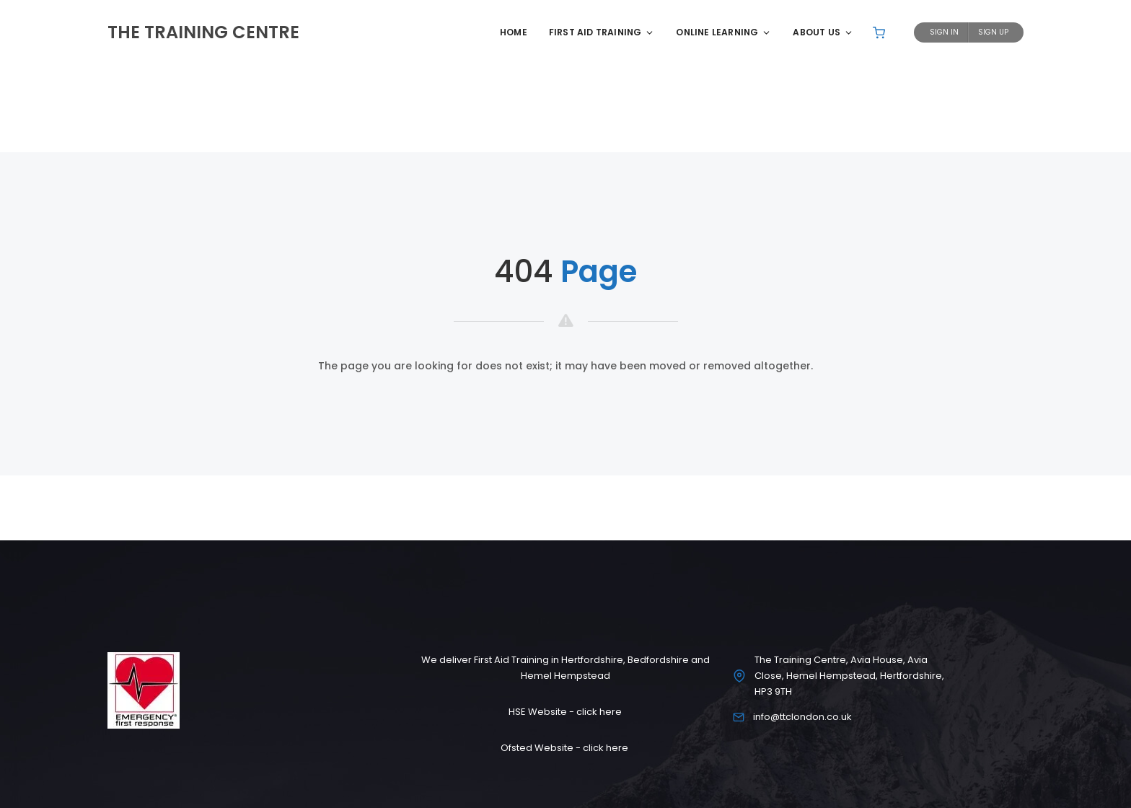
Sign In (944, 32)
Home (513, 32)
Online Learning (723, 32)
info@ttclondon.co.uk (802, 717)
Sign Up (993, 32)
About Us (823, 32)
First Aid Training (602, 32)
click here (599, 712)
